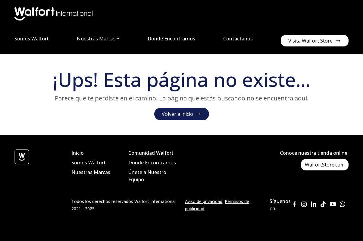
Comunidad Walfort (151, 153)
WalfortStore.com (325, 164)
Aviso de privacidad (203, 201)
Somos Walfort (31, 38)
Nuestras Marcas (90, 172)
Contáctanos (238, 38)
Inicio (77, 153)
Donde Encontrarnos (171, 38)
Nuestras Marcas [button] (96, 38)
